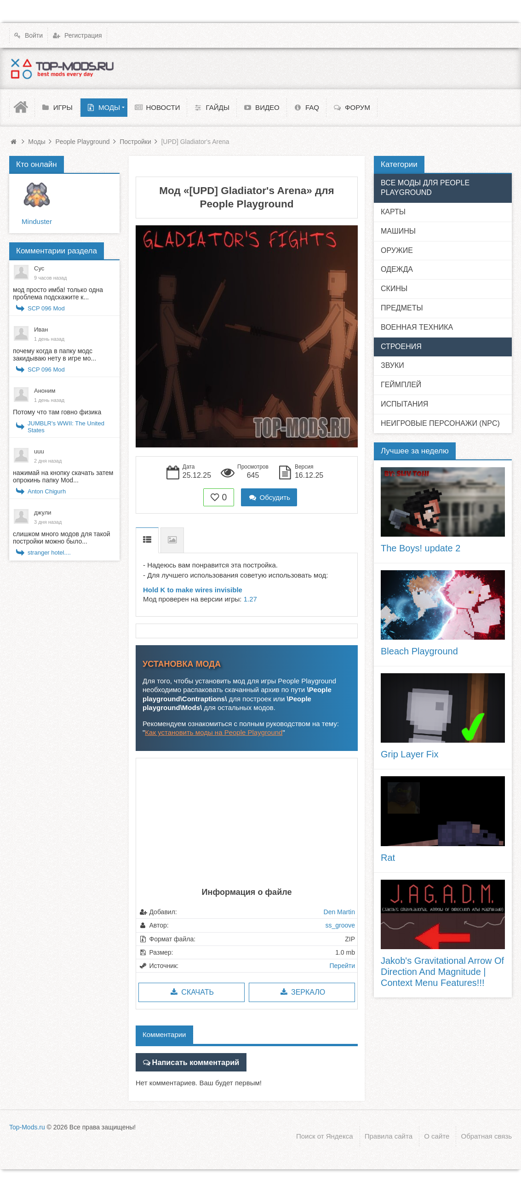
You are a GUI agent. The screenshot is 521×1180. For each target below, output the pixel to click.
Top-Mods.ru (27, 1125)
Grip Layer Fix (410, 754)
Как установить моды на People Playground (213, 732)
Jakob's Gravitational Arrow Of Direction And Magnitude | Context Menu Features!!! (442, 972)
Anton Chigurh (47, 491)
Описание (147, 540)
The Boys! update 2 (420, 548)
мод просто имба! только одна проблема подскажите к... (58, 293)
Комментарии (164, 1034)
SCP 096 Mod (46, 308)
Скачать (191, 992)
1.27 (250, 599)
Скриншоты (172, 540)
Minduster (37, 221)
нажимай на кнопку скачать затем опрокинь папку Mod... (63, 476)
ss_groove (340, 925)
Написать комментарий (191, 1061)
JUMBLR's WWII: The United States (66, 427)
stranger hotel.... (49, 552)
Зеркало (302, 992)
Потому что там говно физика (57, 412)
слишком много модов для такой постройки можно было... (61, 537)
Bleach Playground (419, 651)
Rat (388, 858)
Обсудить (269, 497)
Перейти (342, 965)
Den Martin (339, 912)
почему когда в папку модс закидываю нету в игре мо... (54, 354)
